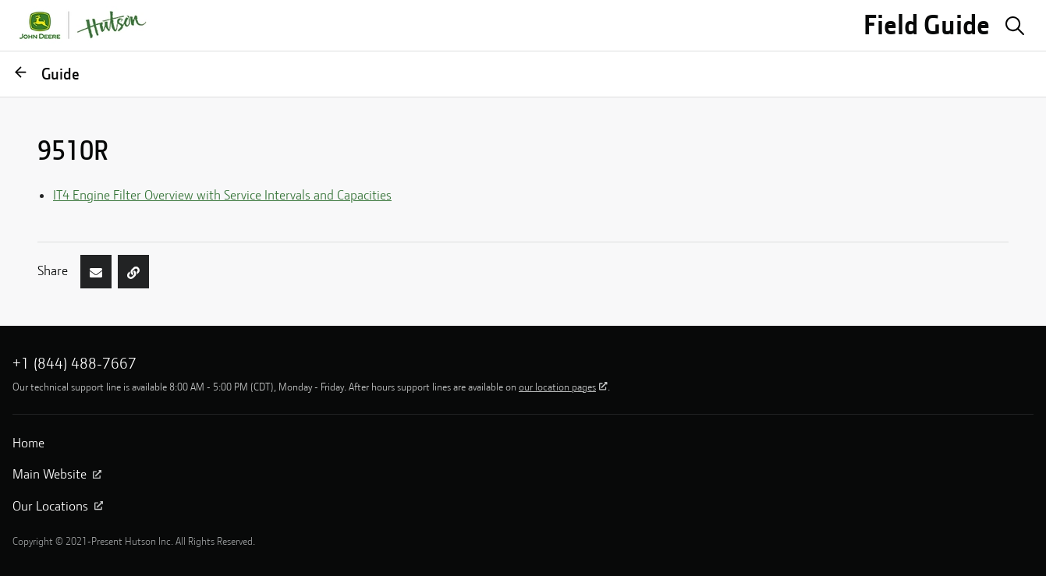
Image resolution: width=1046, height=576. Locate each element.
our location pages (563, 386)
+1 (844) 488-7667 (74, 363)
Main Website (56, 474)
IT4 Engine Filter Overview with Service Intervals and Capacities (222, 195)
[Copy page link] (133, 271)
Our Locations (57, 506)
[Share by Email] (96, 271)
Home (28, 443)
